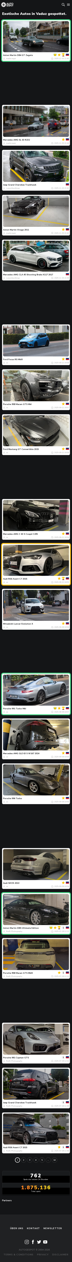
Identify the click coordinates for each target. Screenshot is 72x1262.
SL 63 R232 (24, 139)
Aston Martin (10, 55)
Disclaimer (60, 1254)
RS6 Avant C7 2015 (17, 578)
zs (7, 363)
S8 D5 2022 (13, 883)
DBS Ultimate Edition (28, 928)
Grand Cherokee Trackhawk (22, 184)
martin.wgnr (11, 58)
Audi (5, 578)
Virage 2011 (23, 229)
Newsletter (52, 1228)
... (48, 1160)
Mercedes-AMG (10, 139)
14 (54, 1160)
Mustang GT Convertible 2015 (23, 449)
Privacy (43, 1254)
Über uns (16, 1228)
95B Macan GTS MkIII (22, 973)
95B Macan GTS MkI (22, 404)
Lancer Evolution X (23, 623)
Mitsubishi (8, 623)
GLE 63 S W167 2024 (29, 753)
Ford (5, 359)
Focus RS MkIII (15, 359)
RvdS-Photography (14, 931)
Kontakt (33, 1228)
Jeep (5, 184)
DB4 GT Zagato (25, 55)
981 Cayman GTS (20, 1057)
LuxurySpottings (13, 188)
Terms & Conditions (18, 1254)
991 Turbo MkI (19, 708)
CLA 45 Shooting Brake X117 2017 (36, 274)
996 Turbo (17, 798)
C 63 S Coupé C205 (28, 534)
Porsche (7, 404)
